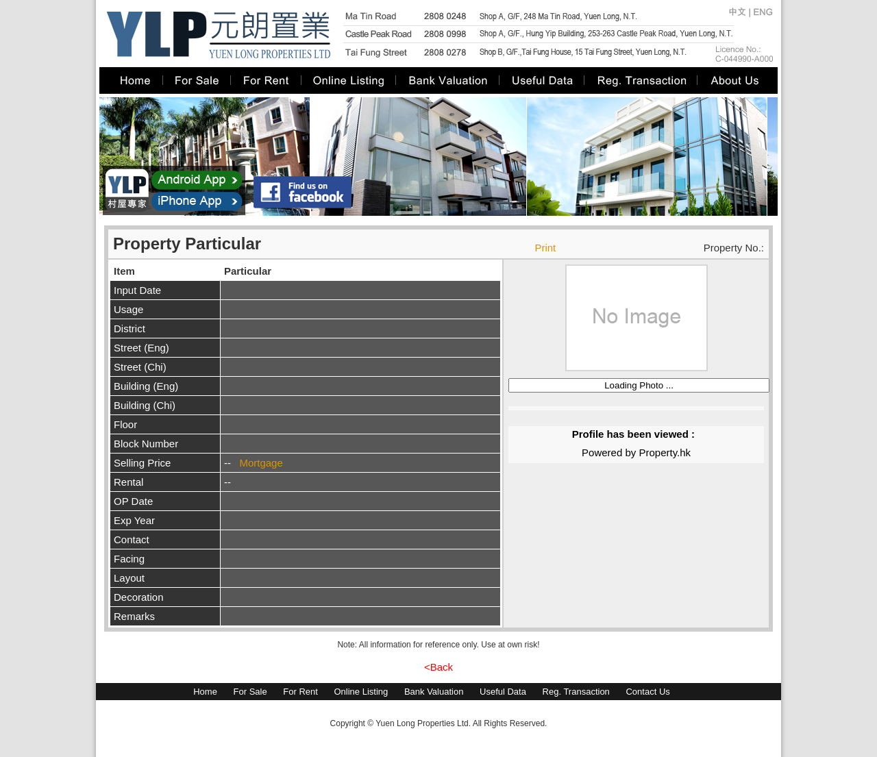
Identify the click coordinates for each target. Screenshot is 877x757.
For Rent (300, 691)
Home (205, 691)
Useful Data (503, 691)
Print (545, 247)
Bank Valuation (434, 691)
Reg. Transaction (576, 691)
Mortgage (260, 463)
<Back (438, 667)
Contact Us (647, 691)
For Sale (250, 691)
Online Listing (361, 691)
